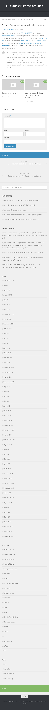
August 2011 (7, 295)
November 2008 (8, 430)
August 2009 (7, 387)
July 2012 (6, 285)
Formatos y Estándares (10, 583)
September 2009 (8, 382)
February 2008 (8, 474)
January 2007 (7, 531)
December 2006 (8, 536)
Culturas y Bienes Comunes (24, 6)
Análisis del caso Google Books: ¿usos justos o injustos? (21, 200)
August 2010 (7, 329)
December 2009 (8, 367)
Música (5, 627)
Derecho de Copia (9, 559)
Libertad (21, 19)
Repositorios (7, 641)
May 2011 (6, 305)
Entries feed (7, 669)
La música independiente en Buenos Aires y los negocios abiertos (34, 95)
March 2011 (7, 309)
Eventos (6, 578)
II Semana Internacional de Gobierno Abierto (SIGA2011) (21, 220)
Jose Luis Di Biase (8, 29)
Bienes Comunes (8, 549)
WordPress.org (8, 679)
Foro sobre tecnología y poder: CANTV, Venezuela (19, 205)
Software (29, 19)
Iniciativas (6, 598)
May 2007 (6, 517)
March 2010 (7, 353)
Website (6, 138)
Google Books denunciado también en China (17, 257)
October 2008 (7, 435)
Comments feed (8, 674)
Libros (5, 607)
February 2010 (8, 358)
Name (6, 130)
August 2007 (7, 502)
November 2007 (8, 488)
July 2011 (6, 300)
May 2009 (6, 401)
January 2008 (7, 478)
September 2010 (8, 324)
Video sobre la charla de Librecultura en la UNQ (29, 253)
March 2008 (7, 469)
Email (27, 130)
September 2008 (8, 440)
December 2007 (8, 483)
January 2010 (7, 362)
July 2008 (6, 449)
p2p (4, 636)
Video (5, 651)
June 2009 (6, 396)
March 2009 (7, 411)
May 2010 (6, 343)
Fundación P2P (40, 41)
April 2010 (6, 348)
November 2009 (8, 372)
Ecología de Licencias (9, 19)
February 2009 (8, 416)
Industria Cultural (8, 593)
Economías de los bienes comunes (14, 210)
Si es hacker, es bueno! (9, 93)
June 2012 (6, 290)
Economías (7, 574)
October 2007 (7, 493)
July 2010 (6, 334)
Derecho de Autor (9, 554)
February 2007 (8, 527)
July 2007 (6, 507)
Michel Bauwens (26, 41)
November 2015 (8, 280)
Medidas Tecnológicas (10, 617)
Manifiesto (6, 612)
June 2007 (6, 512)
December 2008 (8, 425)
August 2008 (7, 445)
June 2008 (6, 454)
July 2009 (6, 391)
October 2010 (7, 319)
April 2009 (6, 406)
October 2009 (7, 377)
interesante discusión (8, 36)
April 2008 (6, 464)
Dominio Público (8, 564)
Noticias (6, 632)
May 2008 (6, 459)
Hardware (6, 588)
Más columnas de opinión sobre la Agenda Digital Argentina (22, 215)
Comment (7, 116)
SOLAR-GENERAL (27, 33)
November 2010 (8, 314)
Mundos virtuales (9, 622)
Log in (5, 664)
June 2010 (6, 338)
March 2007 (7, 522)
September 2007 (8, 498)
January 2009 (7, 420)
